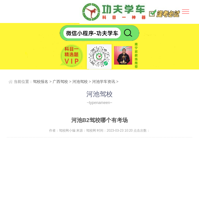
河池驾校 (80, 81)
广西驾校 (60, 81)
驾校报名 (40, 81)
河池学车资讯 (103, 81)
